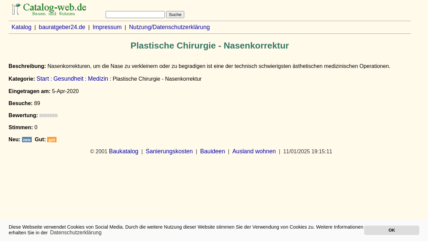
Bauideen (212, 151)
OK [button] (392, 230)
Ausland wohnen (254, 151)
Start (42, 78)
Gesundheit (69, 78)
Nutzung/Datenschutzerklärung (169, 27)
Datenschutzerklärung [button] (76, 232)
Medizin (98, 78)
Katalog (21, 27)
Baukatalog (123, 151)
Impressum (107, 27)
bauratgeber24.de (62, 27)
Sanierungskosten (169, 151)
